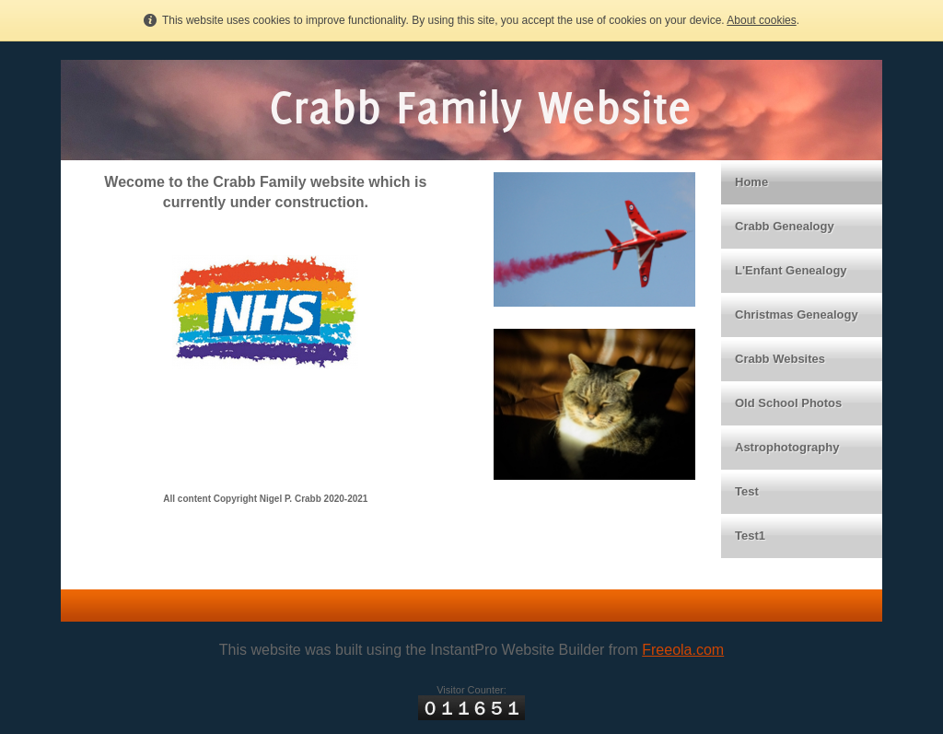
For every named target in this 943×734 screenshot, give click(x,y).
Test (747, 491)
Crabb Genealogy (784, 226)
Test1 (750, 535)
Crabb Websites (780, 359)
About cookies (761, 20)
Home (751, 182)
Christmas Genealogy (796, 314)
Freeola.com (683, 650)
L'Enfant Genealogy (791, 270)
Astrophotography (787, 447)
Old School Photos (788, 403)
